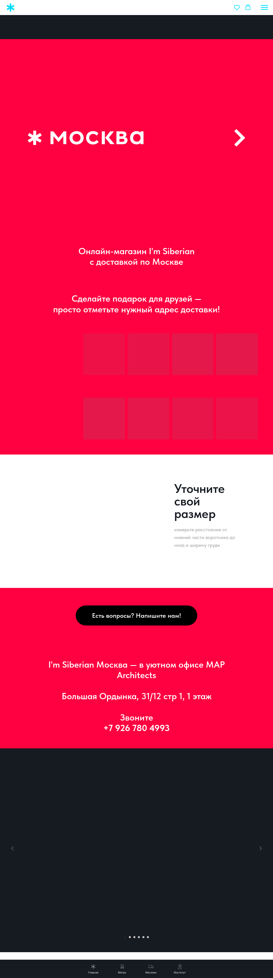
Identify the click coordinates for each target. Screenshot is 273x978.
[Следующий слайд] (260, 838)
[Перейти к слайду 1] (125, 927)
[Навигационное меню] (264, 7)
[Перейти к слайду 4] (139, 927)
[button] (237, 7)
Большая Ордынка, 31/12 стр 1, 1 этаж (137, 686)
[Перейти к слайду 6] (148, 927)
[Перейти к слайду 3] (134, 927)
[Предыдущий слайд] (13, 838)
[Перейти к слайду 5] (143, 927)
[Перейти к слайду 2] (130, 927)
